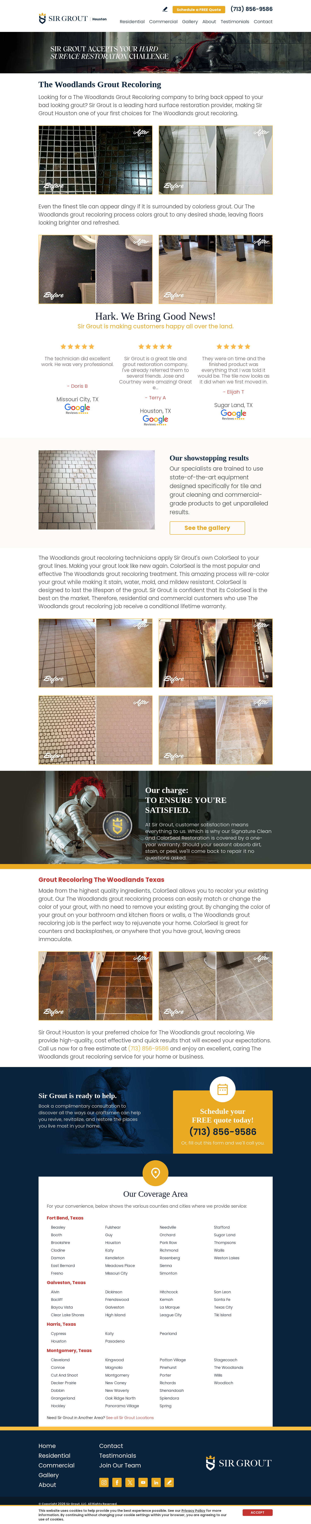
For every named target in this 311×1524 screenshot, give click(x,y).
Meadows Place (120, 1265)
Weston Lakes (226, 1258)
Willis (218, 1375)
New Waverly (117, 1390)
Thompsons (225, 1242)
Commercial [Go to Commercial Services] (163, 21)
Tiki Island (222, 1314)
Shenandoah (172, 1390)
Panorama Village (122, 1405)
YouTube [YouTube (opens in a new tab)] (143, 1482)
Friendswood (117, 1299)
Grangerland (63, 1398)
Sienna (166, 1265)
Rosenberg (170, 1258)
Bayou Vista (62, 1307)
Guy (109, 1235)
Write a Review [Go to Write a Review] (165, 9)
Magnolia (114, 1367)
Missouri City (116, 1273)
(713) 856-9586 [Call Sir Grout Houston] (251, 9)
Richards (168, 1382)
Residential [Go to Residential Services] (132, 21)
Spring (166, 1405)
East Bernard (63, 1265)
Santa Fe (222, 1299)
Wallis (219, 1250)
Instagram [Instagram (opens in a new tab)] (104, 1482)
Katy (109, 1250)
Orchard (167, 1235)
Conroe (58, 1367)
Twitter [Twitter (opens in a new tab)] (130, 1482)
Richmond (169, 1250)
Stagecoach (225, 1359)
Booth (56, 1235)
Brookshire (60, 1242)
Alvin (55, 1291)
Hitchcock (169, 1291)
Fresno (57, 1273)
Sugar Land (225, 1235)
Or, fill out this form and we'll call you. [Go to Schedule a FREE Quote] (222, 1143)
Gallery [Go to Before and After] (190, 21)
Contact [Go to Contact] (263, 21)
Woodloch (223, 1382)
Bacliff (57, 1299)
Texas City (223, 1307)
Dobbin (57, 1390)
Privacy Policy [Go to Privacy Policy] (193, 1510)
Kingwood (114, 1359)
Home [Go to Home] (47, 1446)
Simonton (168, 1273)
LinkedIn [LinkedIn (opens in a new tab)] (156, 1482)
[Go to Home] (76, 18)
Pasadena (115, 1341)
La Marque (170, 1307)
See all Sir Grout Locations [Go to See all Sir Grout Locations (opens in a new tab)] (130, 1417)
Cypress (58, 1333)
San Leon (222, 1291)
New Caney (115, 1382)
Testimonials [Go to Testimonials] (235, 21)
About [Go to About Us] (209, 21)
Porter (165, 1375)
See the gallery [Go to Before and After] (207, 528)
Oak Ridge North (120, 1398)
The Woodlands (228, 1367)
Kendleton (114, 1258)
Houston (113, 1242)
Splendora (169, 1398)
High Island (115, 1314)
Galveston (114, 1307)
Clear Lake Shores (67, 1314)
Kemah (166, 1299)
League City (171, 1314)
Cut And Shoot (64, 1375)
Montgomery (117, 1375)
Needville (168, 1227)
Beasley (58, 1227)
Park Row (168, 1242)
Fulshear (113, 1227)
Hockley (58, 1405)
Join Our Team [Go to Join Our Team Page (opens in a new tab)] (120, 1465)
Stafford (222, 1227)
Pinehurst (168, 1367)
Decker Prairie (63, 1382)
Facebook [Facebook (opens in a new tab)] (117, 1482)
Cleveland (60, 1359)
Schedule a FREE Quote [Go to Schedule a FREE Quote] (199, 9)
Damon (58, 1258)
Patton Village (173, 1359)
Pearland (168, 1333)
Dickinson (113, 1291)
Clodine (58, 1250)
